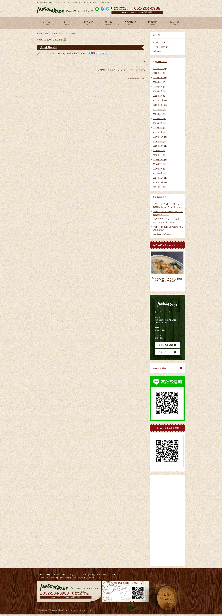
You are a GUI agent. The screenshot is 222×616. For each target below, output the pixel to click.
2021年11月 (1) (160, 100)
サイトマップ (98, 578)
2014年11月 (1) (160, 178)
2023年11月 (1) (160, 68)
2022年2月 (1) (159, 91)
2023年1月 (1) (159, 73)
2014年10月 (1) (160, 182)
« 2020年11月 (104, 70)
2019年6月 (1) (159, 150)
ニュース (42, 578)
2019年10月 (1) (160, 146)
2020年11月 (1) (160, 137)
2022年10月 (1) (160, 77)
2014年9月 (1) (159, 187)
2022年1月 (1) (159, 96)
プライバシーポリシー (82, 578)
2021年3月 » (140, 70)
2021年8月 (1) (159, 114)
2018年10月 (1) (160, 160)
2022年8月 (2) (159, 82)
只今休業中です (48, 47)
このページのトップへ (136, 78)
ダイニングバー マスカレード (51, 53)
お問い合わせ (65, 578)
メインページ (116, 70)
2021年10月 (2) (160, 105)
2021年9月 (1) (159, 109)
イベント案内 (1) (160, 47)
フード (48, 575)
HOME (39, 33)
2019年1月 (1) (159, 155)
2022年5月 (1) (159, 87)
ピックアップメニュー (106, 575)
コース (63, 575)
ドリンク (56, 575)
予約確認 (91, 575)
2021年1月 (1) (159, 132)
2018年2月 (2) (159, 169)
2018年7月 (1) (159, 164)
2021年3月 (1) (159, 128)
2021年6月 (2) (159, 118)
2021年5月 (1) (159, 123)
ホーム (41, 575)
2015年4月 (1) (159, 173)
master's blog (52, 578)
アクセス (82, 575)
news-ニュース (49, 33)
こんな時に (72, 575)
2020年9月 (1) (159, 141)
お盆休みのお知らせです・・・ (167, 234)
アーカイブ (162, 61)
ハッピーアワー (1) (161, 42)
